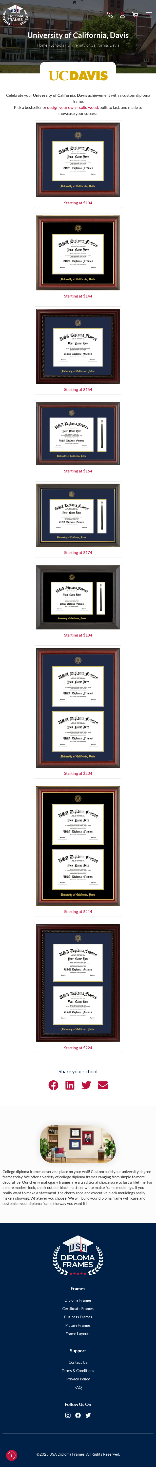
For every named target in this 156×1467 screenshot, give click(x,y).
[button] (149, 14)
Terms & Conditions (78, 1370)
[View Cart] (135, 14)
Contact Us (78, 1362)
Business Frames (78, 1317)
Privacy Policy (78, 1379)
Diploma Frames (78, 1300)
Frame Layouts (78, 1333)
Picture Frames (78, 1325)
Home (42, 45)
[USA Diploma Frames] (78, 1255)
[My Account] (122, 14)
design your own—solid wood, (73, 107)
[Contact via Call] (110, 14)
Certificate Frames (78, 1308)
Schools (57, 45)
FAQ (78, 1387)
